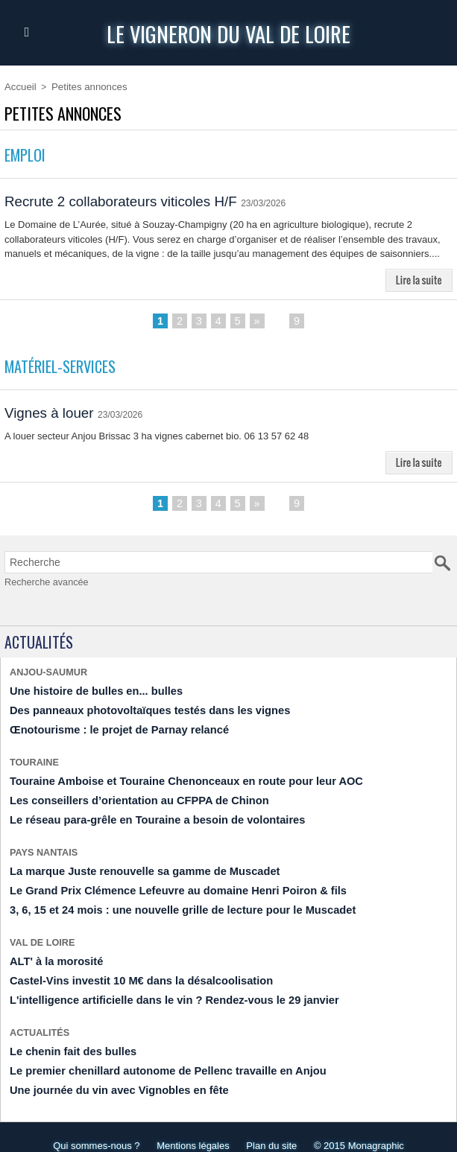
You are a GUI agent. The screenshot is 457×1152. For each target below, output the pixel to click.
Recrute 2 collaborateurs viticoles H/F (128, 201)
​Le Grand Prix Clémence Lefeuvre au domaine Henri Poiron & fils (159, 882)
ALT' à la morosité (51, 949)
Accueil (19, 86)
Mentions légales (191, 1128)
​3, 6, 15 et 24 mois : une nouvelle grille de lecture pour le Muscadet (163, 900)
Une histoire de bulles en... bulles (86, 690)
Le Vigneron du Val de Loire (228, 32)
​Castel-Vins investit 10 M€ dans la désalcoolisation (126, 968)
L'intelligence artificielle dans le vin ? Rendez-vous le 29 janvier (156, 987)
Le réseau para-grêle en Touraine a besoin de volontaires (141, 814)
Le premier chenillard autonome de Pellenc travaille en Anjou (150, 1054)
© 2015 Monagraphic (364, 1128)
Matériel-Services (65, 367)
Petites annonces (82, 86)
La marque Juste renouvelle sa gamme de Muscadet (130, 863)
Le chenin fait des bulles (66, 1036)
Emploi (27, 153)
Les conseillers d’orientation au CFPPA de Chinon (124, 795)
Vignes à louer (52, 415)
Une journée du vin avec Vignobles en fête (107, 1073)
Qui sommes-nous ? (91, 1128)
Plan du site (273, 1128)
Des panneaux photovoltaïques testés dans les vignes (134, 709)
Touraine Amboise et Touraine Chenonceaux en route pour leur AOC (166, 777)
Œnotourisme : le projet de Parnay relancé (107, 727)
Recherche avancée (41, 584)
